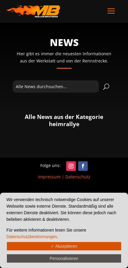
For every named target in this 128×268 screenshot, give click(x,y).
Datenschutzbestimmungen (31, 236)
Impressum (49, 177)
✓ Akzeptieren (64, 246)
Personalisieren (64, 258)
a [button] (111, 11)
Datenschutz (77, 177)
